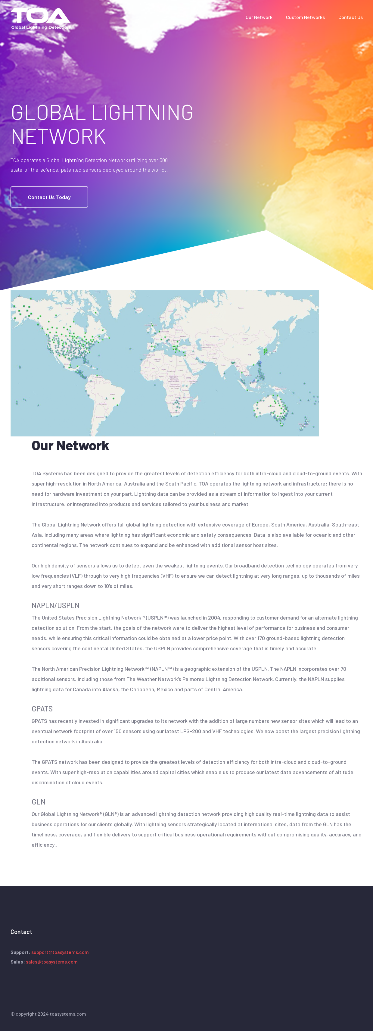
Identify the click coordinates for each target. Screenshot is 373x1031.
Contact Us (350, 17)
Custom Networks (305, 17)
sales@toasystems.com (52, 961)
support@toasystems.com (60, 952)
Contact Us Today (49, 197)
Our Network (259, 17)
